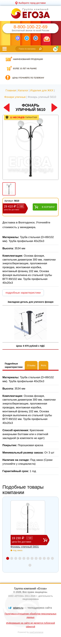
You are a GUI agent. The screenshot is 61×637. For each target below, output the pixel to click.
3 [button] (15, 558)
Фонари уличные (15, 97)
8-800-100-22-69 (30, 27)
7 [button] (32, 558)
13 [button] (29, 565)
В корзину (48, 207)
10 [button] (44, 558)
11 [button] (48, 558)
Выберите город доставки (32, 3)
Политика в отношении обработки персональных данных (30, 615)
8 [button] (36, 558)
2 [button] (11, 558)
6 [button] (28, 558)
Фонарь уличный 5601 (25, 546)
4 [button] (19, 558)
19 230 (27, 540)
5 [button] (23, 558)
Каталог (23, 90)
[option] (30, 147)
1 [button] (7, 558)
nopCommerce (36, 632)
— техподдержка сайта (32, 607)
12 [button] (52, 558)
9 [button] (40, 558)
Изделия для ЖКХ (42, 90)
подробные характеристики (23, 292)
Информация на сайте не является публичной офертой (30, 625)
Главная (11, 90)
